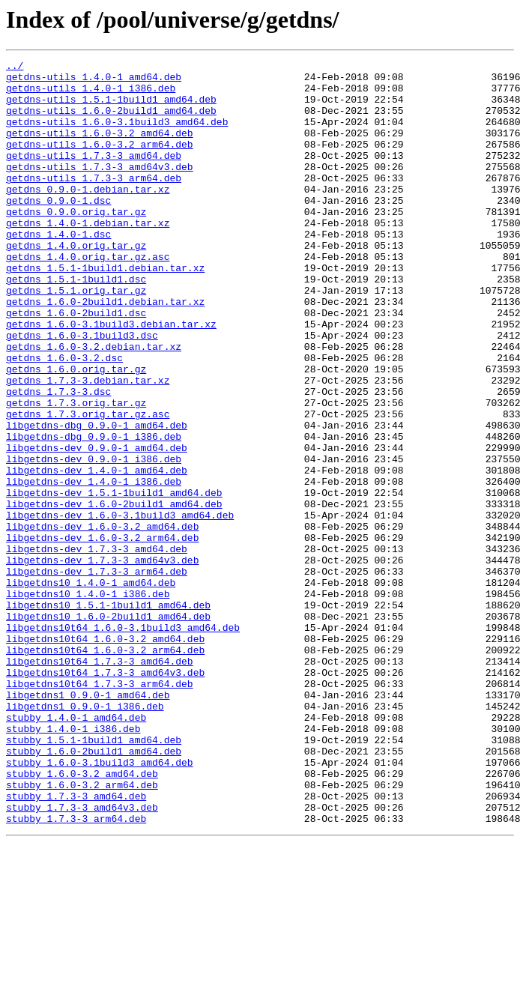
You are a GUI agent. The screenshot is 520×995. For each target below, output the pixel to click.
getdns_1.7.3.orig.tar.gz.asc (87, 485)
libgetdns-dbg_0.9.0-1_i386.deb (93, 512)
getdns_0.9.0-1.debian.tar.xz (87, 216)
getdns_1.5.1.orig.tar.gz (76, 337)
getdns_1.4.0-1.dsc (58, 269)
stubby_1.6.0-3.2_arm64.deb (82, 930)
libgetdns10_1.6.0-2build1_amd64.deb (108, 728)
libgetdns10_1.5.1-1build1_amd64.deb (108, 715)
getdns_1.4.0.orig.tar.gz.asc (87, 296)
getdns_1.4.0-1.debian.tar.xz (87, 256)
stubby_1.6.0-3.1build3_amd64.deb (99, 903)
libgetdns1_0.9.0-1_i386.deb (85, 836)
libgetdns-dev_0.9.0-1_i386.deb (93, 539)
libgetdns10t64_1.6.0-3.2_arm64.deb (105, 768)
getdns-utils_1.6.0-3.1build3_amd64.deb (117, 135)
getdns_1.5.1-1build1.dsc (76, 323)
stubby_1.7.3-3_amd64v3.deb (82, 957)
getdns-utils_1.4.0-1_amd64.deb (93, 81)
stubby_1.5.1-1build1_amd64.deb (93, 876)
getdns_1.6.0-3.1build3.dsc (82, 391)
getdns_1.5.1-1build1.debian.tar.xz (105, 310)
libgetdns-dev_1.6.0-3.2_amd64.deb (102, 620)
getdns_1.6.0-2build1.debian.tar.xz (105, 350)
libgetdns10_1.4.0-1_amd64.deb (90, 688)
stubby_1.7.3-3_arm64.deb (76, 971)
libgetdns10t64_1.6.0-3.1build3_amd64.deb (123, 741)
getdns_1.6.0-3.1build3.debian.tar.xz (111, 377)
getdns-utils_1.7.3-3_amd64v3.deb (99, 189)
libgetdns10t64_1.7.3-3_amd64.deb (99, 782)
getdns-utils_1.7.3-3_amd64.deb (93, 175)
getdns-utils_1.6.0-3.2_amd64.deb (99, 148)
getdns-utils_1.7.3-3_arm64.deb (93, 202)
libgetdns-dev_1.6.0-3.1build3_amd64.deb (120, 607)
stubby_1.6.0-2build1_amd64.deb (93, 890)
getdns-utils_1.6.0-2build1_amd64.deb (111, 121)
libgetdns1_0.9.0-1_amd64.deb (87, 822)
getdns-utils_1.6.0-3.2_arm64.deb (99, 162)
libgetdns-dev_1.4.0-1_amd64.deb (96, 553)
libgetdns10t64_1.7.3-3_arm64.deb (99, 809)
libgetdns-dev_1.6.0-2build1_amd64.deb (114, 593)
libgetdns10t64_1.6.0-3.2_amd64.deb (105, 755)
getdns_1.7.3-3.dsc (58, 458)
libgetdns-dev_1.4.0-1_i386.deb (93, 566)
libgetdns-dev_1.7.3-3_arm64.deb (96, 674)
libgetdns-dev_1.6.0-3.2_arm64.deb (102, 634)
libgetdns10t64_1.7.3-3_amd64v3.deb (105, 795)
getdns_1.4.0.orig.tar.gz (76, 283)
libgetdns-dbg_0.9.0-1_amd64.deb (96, 499)
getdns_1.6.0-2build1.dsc (76, 364)
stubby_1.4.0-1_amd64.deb (76, 849)
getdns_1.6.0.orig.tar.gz (76, 431)
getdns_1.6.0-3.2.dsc (64, 418)
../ (14, 67)
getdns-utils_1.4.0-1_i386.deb (90, 94)
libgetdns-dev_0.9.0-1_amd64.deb (96, 526)
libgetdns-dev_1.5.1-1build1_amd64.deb (114, 580)
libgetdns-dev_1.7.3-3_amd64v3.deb (102, 661)
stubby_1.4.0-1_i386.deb (73, 863)
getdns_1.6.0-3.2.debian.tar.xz (93, 404)
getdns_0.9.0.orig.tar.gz (76, 242)
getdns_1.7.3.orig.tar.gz (76, 472)
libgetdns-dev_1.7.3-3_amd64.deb (96, 647)
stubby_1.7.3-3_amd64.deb (76, 944)
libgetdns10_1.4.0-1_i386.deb (87, 701)
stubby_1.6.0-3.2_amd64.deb (82, 917)
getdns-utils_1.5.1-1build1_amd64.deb (111, 108)
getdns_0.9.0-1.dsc (58, 229)
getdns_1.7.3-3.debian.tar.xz (87, 445)
